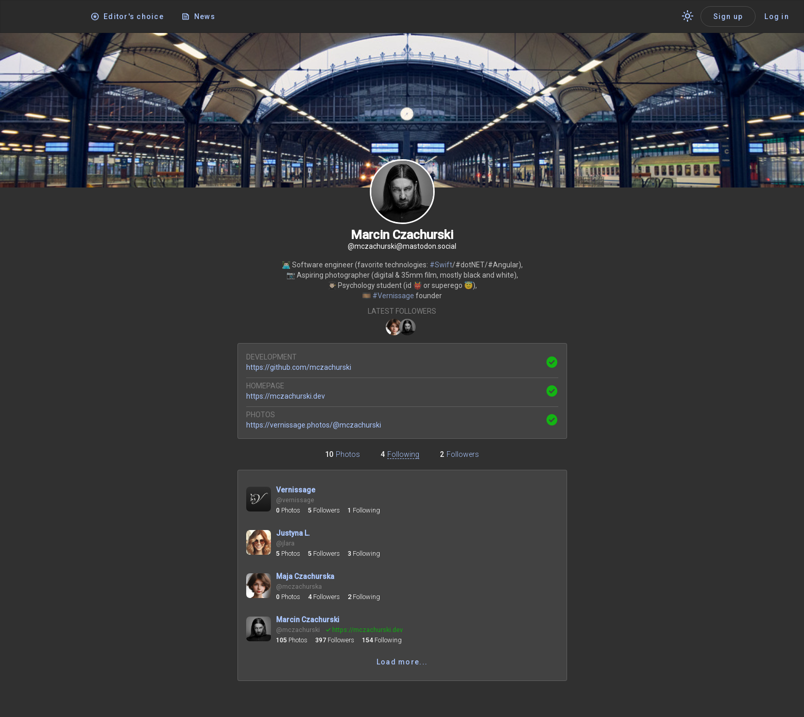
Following (403, 454)
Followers (463, 454)
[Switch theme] (687, 16)
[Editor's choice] (128, 16)
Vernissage (295, 490)
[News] (199, 16)
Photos (348, 454)
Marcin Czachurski (307, 620)
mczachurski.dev (367, 630)
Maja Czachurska (305, 576)
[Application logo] (46, 17)
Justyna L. (293, 533)
